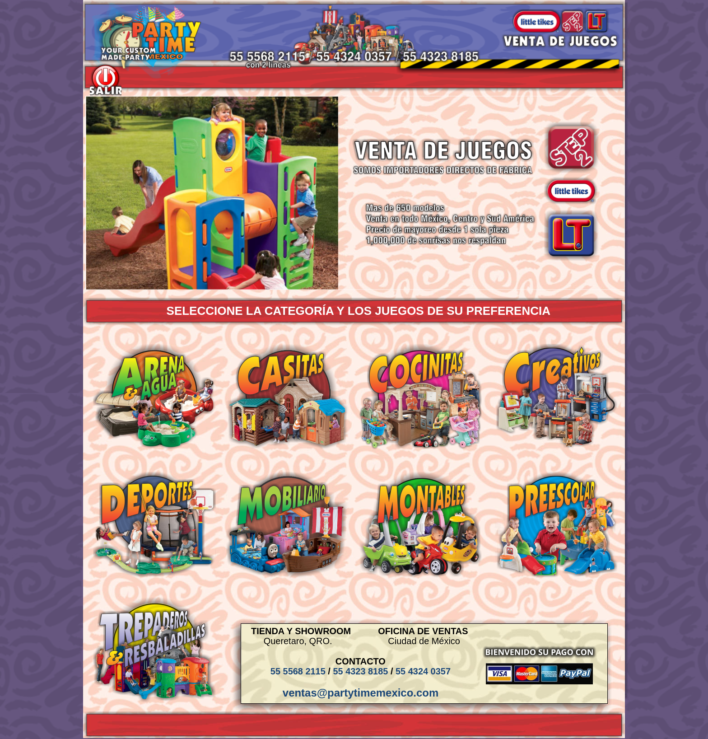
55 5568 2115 (298, 671)
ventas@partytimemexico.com (360, 693)
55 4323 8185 (360, 671)
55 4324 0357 (423, 671)
